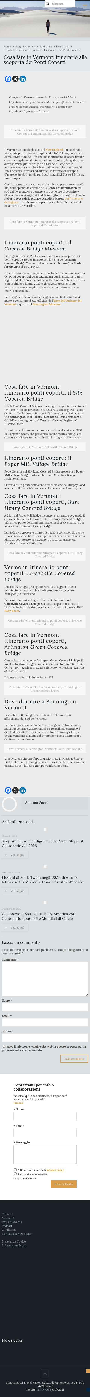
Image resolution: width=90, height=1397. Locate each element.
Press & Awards (12, 1222)
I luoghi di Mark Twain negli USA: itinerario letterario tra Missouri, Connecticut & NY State (42, 879)
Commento (10, 959)
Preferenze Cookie (14, 1241)
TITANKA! (42, 1389)
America (30, 46)
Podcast (7, 1226)
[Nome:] (44, 1116)
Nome (7, 1000)
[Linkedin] (22, 79)
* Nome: (18, 1109)
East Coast (62, 46)
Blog (18, 46)
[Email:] (44, 1133)
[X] (15, 79)
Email (7, 1016)
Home (7, 46)
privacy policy (55, 1170)
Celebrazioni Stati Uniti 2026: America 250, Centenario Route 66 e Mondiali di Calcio (39, 916)
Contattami (9, 1230)
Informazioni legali (14, 1245)
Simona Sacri (36, 802)
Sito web (7, 1031)
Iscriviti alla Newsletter (17, 1233)
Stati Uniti (45, 46)
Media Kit (8, 1218)
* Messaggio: (21, 1142)
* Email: (18, 1126)
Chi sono (7, 1214)
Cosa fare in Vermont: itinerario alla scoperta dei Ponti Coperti (42, 50)
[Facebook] (8, 79)
